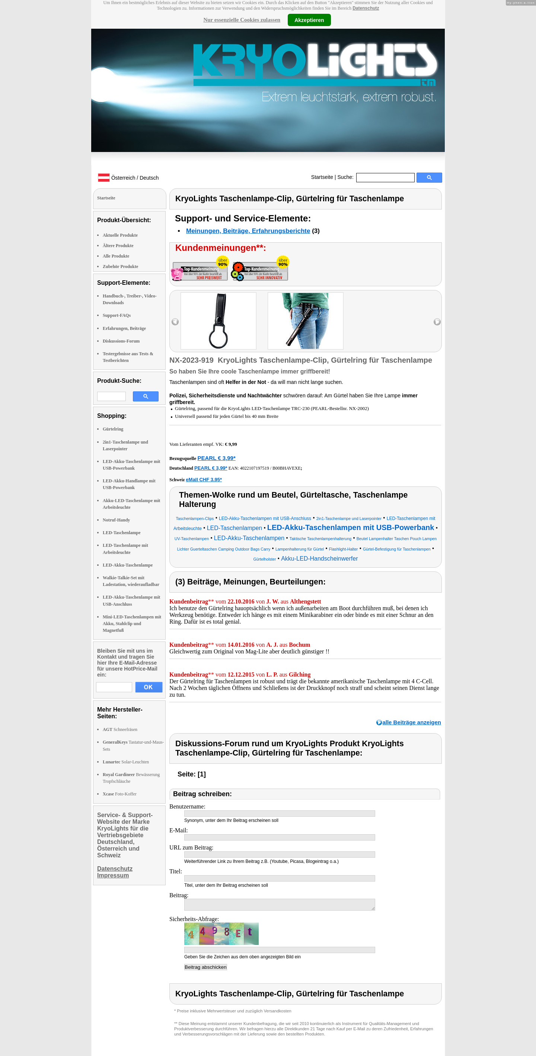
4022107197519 (254, 468)
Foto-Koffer (120, 794)
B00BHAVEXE (286, 468)
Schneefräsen (120, 729)
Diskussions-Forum (121, 341)
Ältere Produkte (118, 245)
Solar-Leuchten (126, 762)
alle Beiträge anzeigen (411, 722)
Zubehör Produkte (120, 266)
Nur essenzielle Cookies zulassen (241, 20)
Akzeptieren (309, 20)
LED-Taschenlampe (122, 532)
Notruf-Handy (116, 520)
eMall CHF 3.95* (204, 479)
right (437, 321)
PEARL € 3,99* (216, 458)
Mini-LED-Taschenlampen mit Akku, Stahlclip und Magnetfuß (132, 623)
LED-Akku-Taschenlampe (128, 565)
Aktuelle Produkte (120, 235)
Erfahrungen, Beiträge (124, 328)
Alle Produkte (116, 256)
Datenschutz (365, 8)
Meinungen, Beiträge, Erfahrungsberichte (248, 230)
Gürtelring (113, 429)
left (175, 321)
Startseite (322, 177)
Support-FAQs (117, 315)
